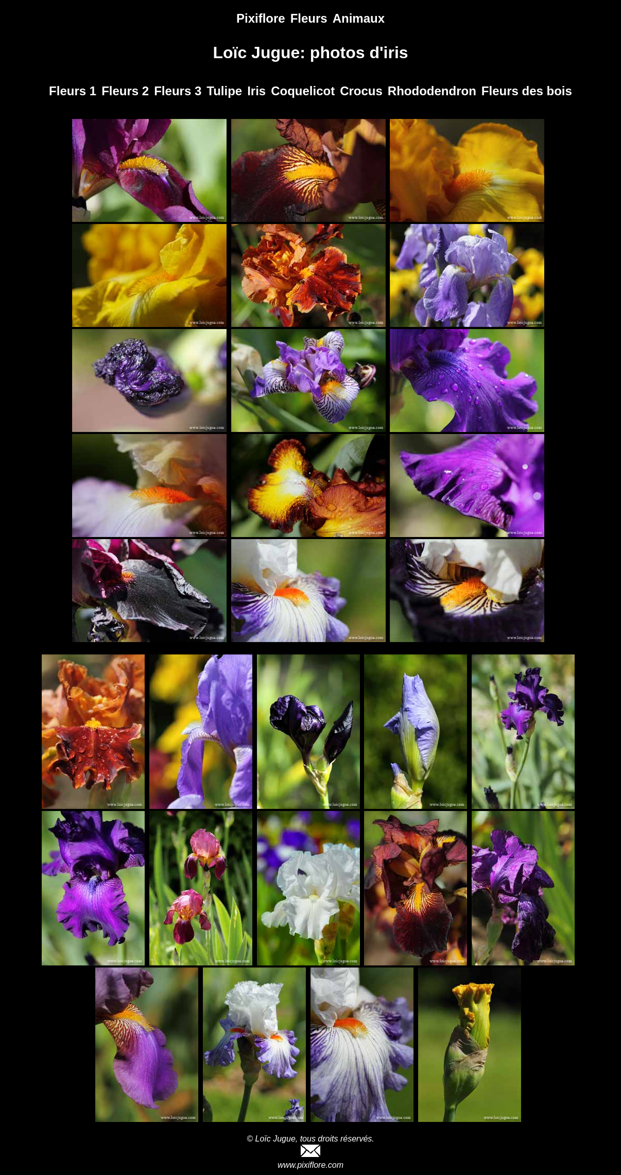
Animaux (359, 18)
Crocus (361, 91)
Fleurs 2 (125, 91)
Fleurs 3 (177, 91)
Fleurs (308, 18)
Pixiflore (260, 18)
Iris (256, 91)
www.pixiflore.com (310, 1165)
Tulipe (224, 91)
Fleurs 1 (72, 91)
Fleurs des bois (526, 91)
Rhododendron (432, 91)
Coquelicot (303, 91)
